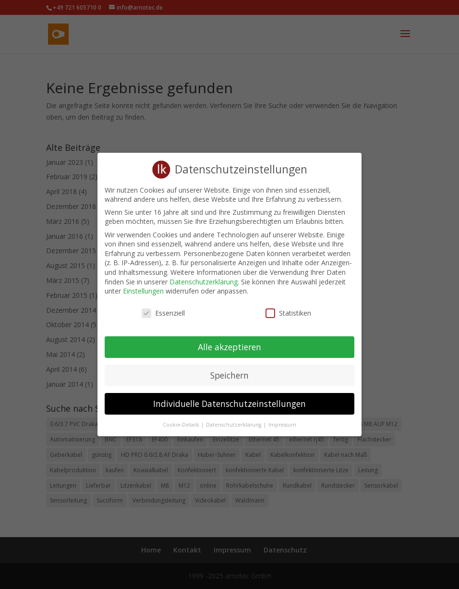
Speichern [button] (229, 368)
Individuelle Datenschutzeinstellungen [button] (229, 396)
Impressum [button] (282, 417)
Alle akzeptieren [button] (229, 339)
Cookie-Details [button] (181, 417)
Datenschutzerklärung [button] (234, 417)
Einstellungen (143, 284)
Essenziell (163, 306)
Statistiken (288, 306)
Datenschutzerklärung (203, 274)
